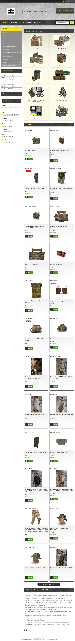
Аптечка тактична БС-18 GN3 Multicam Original (35, 339)
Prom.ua (44, 636)
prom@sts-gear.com (8, 126)
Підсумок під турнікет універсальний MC (35, 188)
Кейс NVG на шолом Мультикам (58, 338)
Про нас (28, 22)
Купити (30, 159)
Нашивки (36, 118)
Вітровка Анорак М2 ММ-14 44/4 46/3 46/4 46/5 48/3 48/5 (61, 377)
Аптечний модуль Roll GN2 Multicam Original (59, 227)
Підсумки (61, 65)
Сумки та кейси (62, 48)
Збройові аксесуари (61, 100)
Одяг (36, 48)
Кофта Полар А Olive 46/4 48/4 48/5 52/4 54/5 (61, 568)
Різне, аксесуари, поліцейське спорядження (36, 100)
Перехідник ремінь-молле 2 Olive (59, 452)
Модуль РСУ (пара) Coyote (57, 301)
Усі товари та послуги (48, 584)
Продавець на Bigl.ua (37, 638)
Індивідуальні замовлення (25, 26)
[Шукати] (72, 22)
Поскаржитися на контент (39, 639)
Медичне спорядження (36, 83)
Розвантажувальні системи (61, 83)
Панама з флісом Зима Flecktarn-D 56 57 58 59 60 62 (61, 529)
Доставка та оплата (8, 26)
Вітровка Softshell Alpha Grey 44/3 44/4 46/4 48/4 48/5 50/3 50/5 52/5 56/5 (35, 415)
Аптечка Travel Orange (56, 264)
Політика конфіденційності (51, 639)
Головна (4, 22)
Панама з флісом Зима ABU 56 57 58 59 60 (35, 568)
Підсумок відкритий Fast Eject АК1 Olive (35, 452)
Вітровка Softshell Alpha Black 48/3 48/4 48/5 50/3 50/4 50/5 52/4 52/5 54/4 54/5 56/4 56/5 (36, 490)
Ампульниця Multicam (30, 150)
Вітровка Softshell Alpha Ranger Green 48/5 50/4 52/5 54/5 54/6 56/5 (61, 415)
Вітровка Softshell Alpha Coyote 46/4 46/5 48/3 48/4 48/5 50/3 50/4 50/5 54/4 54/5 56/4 (61, 489)
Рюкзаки (36, 65)
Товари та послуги (15, 22)
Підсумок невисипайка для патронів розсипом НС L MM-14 (34, 227)
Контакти (37, 22)
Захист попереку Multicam (32, 264)
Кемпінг (62, 118)
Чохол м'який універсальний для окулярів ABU (61, 189)
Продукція (4, 32)
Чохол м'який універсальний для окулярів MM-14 (36, 301)
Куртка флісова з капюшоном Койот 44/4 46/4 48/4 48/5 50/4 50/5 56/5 (36, 377)
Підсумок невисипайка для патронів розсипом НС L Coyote (59, 151)
